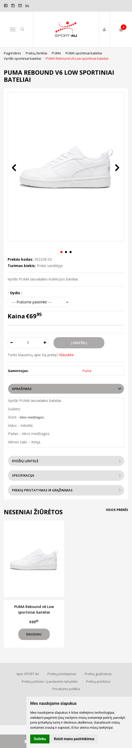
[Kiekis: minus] (11, 342)
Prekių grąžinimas (98, 674)
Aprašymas (22, 388)
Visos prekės (117, 509)
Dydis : (16, 292)
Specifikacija (23, 475)
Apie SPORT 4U (27, 674)
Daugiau (34, 634)
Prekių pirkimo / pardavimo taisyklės (50, 681)
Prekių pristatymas (61, 674)
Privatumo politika (66, 689)
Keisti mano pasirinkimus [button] (74, 739)
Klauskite (66, 354)
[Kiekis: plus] (44, 342)
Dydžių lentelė (25, 461)
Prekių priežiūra (98, 681)
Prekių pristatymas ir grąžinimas (42, 490)
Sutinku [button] (40, 739)
